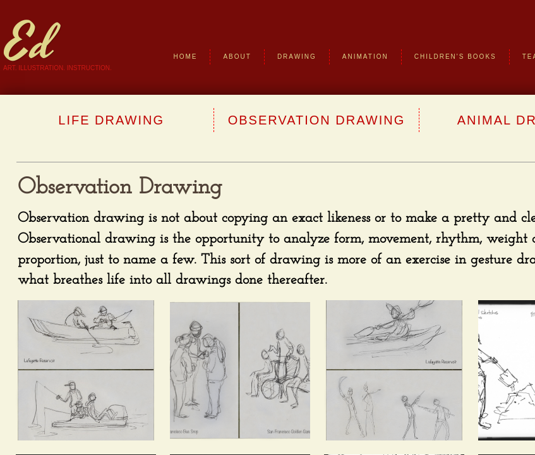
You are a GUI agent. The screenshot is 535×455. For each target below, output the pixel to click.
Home (185, 56)
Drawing (296, 56)
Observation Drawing (317, 120)
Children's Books (455, 56)
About (237, 56)
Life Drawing (111, 120)
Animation (365, 56)
